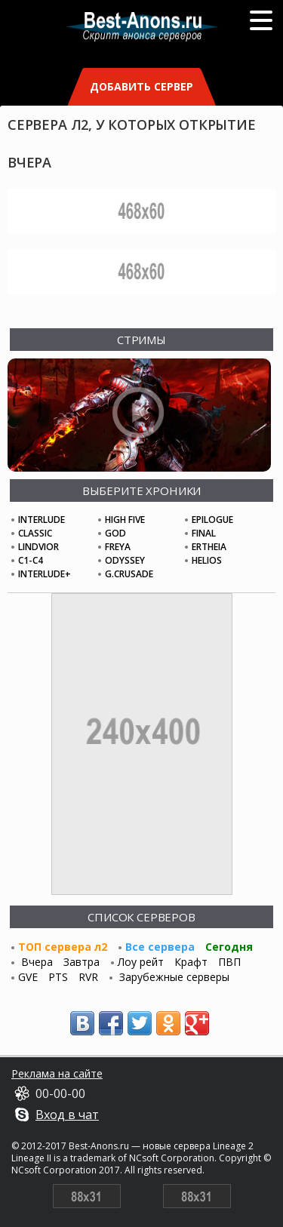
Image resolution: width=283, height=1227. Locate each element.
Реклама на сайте (57, 1074)
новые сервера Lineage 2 (198, 1145)
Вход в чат (67, 1114)
